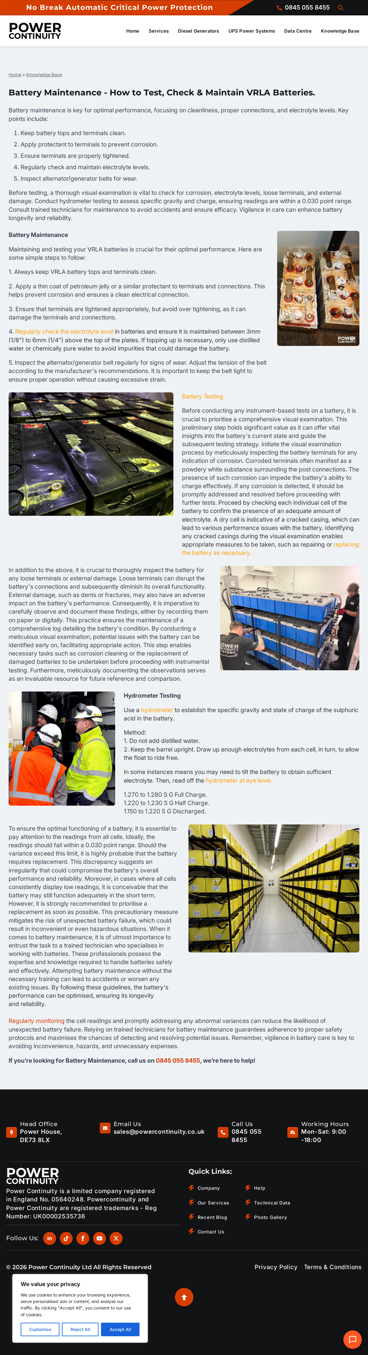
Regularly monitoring (37, 1020)
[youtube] (99, 1238)
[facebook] (82, 1238)
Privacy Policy (276, 1267)
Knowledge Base (340, 31)
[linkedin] (49, 1238)
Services (159, 31)
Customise (40, 1329)
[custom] (66, 1238)
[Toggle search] (340, 8)
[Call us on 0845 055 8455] (303, 7)
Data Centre (298, 31)
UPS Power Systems (251, 31)
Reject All (80, 1329)
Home (133, 31)
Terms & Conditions (333, 1267)
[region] (80, 1308)
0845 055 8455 (178, 1060)
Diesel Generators (198, 31)
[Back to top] (184, 1297)
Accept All (120, 1329)
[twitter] (116, 1238)
